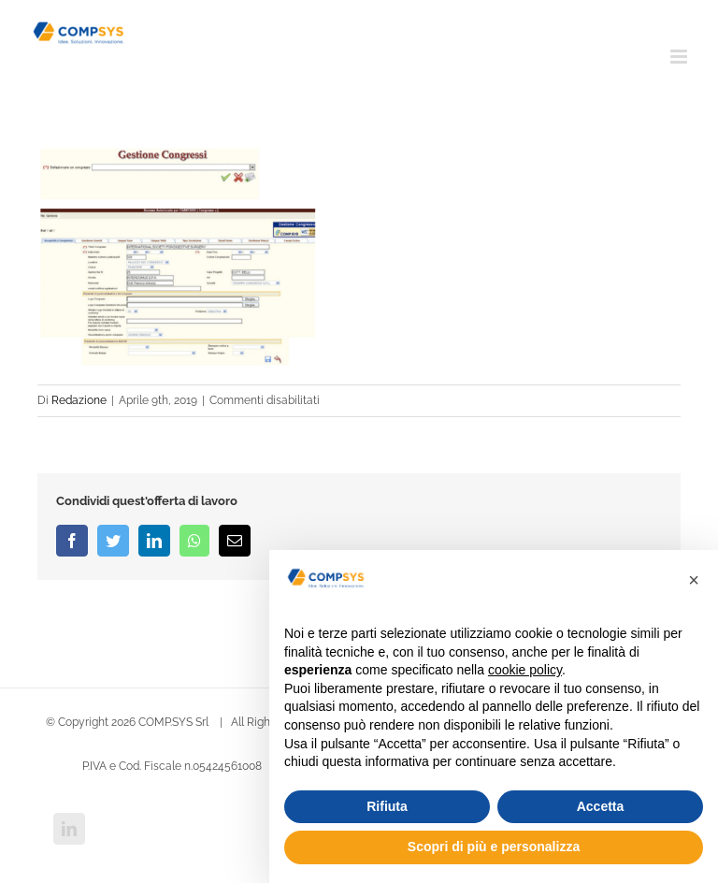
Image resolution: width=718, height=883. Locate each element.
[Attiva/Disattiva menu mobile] (680, 56)
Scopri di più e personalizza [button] (494, 846)
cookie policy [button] (525, 669)
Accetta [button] (601, 806)
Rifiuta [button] (387, 806)
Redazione (79, 400)
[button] (694, 580)
